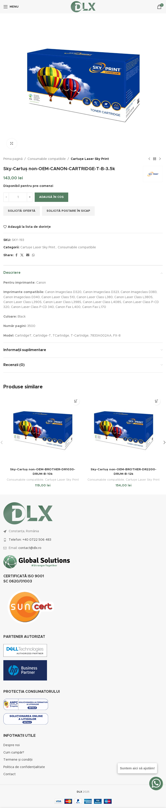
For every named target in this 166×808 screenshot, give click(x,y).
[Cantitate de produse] (18, 197)
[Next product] (160, 159)
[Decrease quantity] (6, 197)
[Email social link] (28, 255)
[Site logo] (83, 6)
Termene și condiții (17, 759)
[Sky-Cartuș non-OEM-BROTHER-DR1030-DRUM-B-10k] (42, 430)
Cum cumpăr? (13, 752)
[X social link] (22, 255)
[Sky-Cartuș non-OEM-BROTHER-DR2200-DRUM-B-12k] (123, 430)
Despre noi (11, 745)
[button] (76, 401)
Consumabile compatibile (47, 159)
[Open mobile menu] (11, 6)
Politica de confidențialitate (24, 766)
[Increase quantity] (29, 197)
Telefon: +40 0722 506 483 (30, 539)
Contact (9, 774)
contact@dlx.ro (29, 547)
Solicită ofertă (21, 210)
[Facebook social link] (16, 255)
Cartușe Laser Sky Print (90, 159)
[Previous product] (149, 159)
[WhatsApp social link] (33, 255)
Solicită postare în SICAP (68, 210)
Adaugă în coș (51, 197)
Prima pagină (13, 159)
